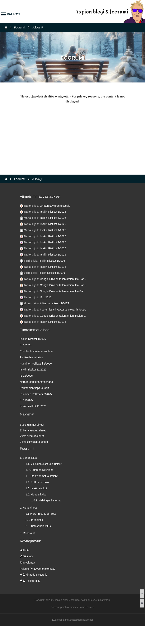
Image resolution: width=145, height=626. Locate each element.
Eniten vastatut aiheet (33, 430)
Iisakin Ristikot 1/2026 (53, 211)
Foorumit (19, 27)
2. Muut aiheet (28, 507)
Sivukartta (29, 562)
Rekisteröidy (33, 580)
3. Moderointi (27, 533)
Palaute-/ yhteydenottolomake (37, 568)
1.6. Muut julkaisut (36, 494)
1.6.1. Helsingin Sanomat (46, 500)
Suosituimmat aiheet (32, 424)
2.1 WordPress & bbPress (41, 513)
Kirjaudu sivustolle (36, 574)
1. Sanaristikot (28, 457)
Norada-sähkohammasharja (36, 381)
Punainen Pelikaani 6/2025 (36, 394)
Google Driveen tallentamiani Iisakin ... (63, 315)
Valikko (4, 14)
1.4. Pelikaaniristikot (37, 482)
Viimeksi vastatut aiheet (34, 441)
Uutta (26, 550)
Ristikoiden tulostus (31, 357)
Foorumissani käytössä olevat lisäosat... (63, 309)
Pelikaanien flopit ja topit (34, 388)
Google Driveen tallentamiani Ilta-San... (63, 279)
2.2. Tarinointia (34, 519)
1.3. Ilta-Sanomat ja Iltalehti (42, 476)
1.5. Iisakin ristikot (36, 488)
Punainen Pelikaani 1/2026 (36, 363)
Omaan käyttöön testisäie (55, 205)
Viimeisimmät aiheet (32, 436)
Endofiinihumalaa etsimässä (36, 351)
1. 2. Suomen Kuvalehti (39, 469)
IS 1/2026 (45, 297)
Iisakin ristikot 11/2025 (33, 406)
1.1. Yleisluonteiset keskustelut (44, 463)
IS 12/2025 (26, 375)
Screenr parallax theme (64, 607)
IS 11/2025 (26, 400)
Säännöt (28, 556)
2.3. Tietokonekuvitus (38, 526)
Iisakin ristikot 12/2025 (55, 303)
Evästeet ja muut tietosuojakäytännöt (72, 619)
